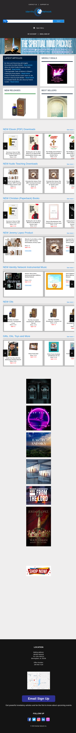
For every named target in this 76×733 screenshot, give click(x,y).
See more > (70, 129)
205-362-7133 (38, 664)
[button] (5, 46)
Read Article (28, 65)
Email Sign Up (45, 34)
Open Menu (38, 28)
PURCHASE (28, 250)
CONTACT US (33, 4)
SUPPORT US (44, 4)
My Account (32, 34)
